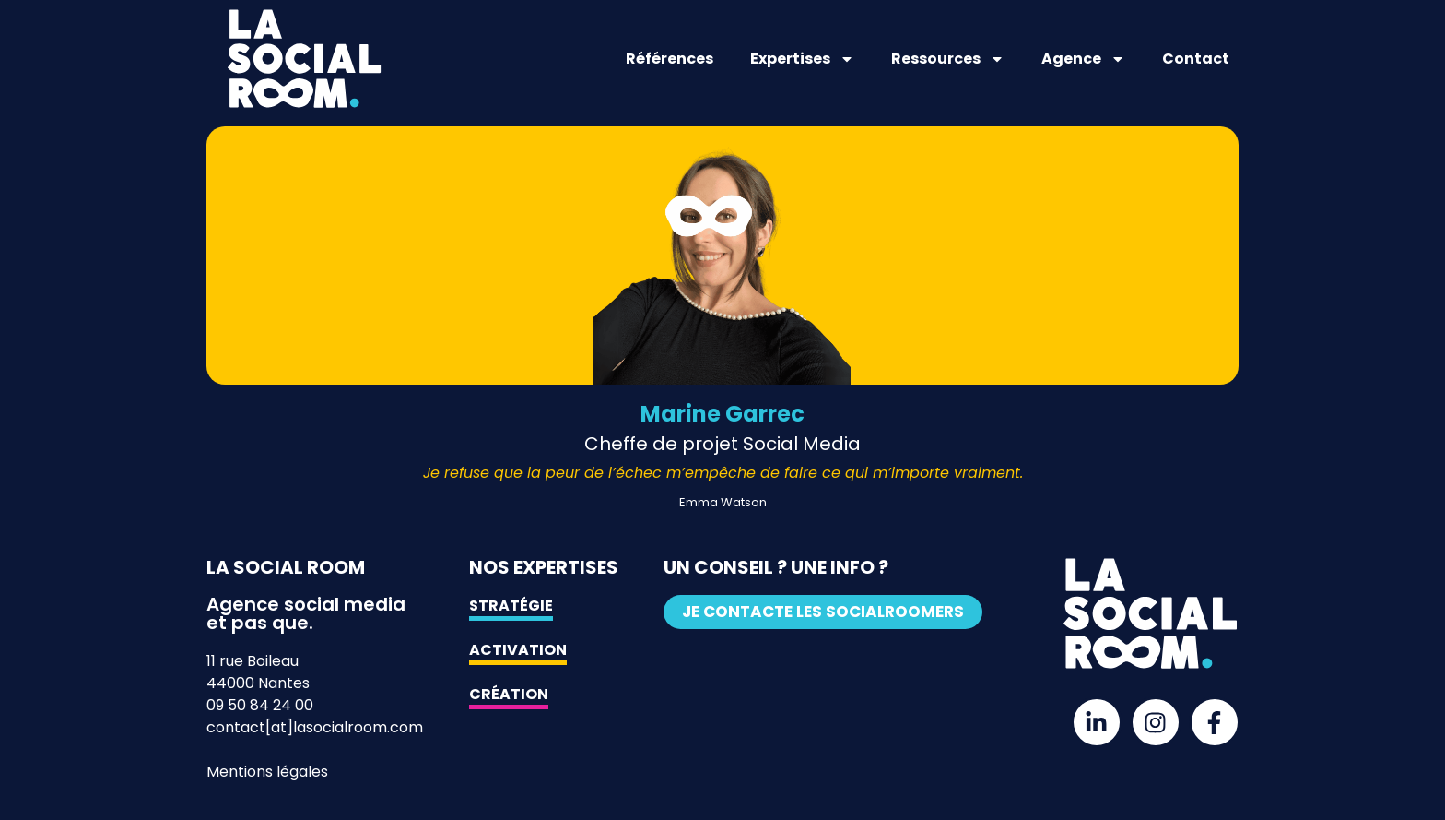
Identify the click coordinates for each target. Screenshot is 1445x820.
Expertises (802, 59)
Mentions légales (267, 771)
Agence (1083, 59)
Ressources (947, 59)
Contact (1195, 58)
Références (669, 58)
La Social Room (285, 567)
